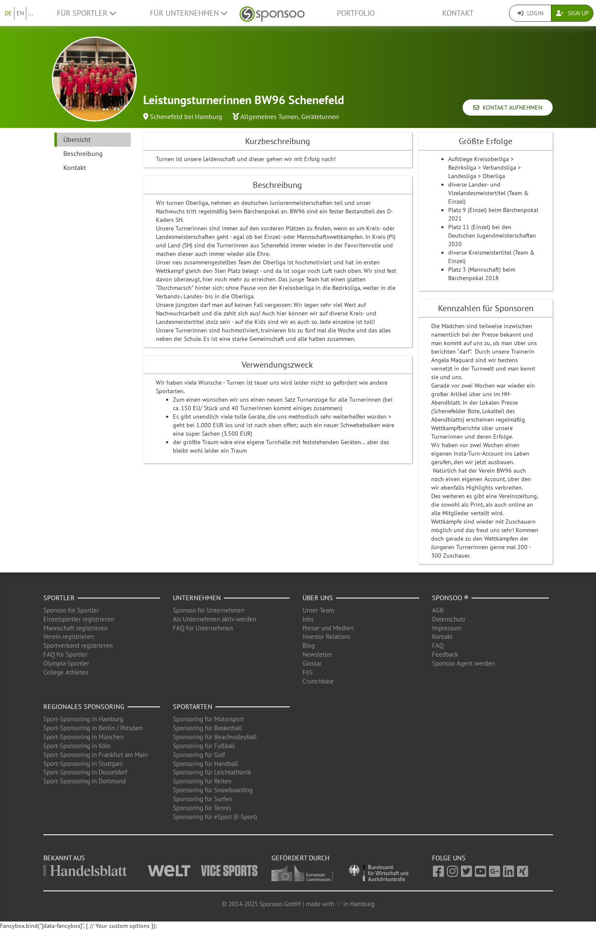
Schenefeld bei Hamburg (186, 116)
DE (8, 13)
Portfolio (356, 13)
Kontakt (458, 13)
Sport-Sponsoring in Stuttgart (82, 764)
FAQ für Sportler (65, 654)
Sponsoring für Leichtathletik (212, 772)
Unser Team (318, 610)
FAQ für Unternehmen (203, 628)
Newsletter (317, 654)
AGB (437, 610)
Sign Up (572, 13)
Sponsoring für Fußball (203, 746)
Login (530, 13)
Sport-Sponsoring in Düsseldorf (85, 772)
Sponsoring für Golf (199, 755)
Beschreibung (83, 153)
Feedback (445, 654)
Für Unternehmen (188, 13)
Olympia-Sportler (66, 663)
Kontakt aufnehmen (507, 107)
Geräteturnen (320, 116)
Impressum (446, 628)
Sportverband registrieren (78, 645)
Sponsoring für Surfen (202, 799)
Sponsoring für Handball (205, 764)
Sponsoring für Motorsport (208, 719)
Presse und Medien (327, 628)
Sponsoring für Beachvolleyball (215, 737)
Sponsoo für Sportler (71, 610)
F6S (307, 672)
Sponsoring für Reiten (202, 781)
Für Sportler (86, 13)
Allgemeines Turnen (269, 116)
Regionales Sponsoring (83, 706)
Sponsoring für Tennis (202, 808)
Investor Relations (326, 636)
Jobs (308, 619)
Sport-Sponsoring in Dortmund (84, 781)
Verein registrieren (68, 636)
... (30, 13)
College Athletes (65, 672)
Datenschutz (449, 619)
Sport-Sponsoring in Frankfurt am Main (95, 755)
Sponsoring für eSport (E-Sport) (215, 817)
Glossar (312, 663)
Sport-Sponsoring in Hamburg (83, 719)
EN (20, 13)
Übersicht (76, 139)
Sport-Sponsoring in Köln (76, 746)
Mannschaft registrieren (75, 628)
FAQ (437, 645)
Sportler (59, 597)
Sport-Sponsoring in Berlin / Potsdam (93, 728)
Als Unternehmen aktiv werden (214, 619)
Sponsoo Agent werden (463, 663)
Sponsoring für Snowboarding (213, 790)
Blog (308, 645)
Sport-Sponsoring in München (83, 737)
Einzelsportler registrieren (78, 619)
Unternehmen (197, 597)
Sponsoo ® (450, 597)
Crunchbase (318, 681)
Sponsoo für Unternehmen (208, 610)
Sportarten (192, 706)
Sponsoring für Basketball (207, 728)
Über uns (317, 597)
